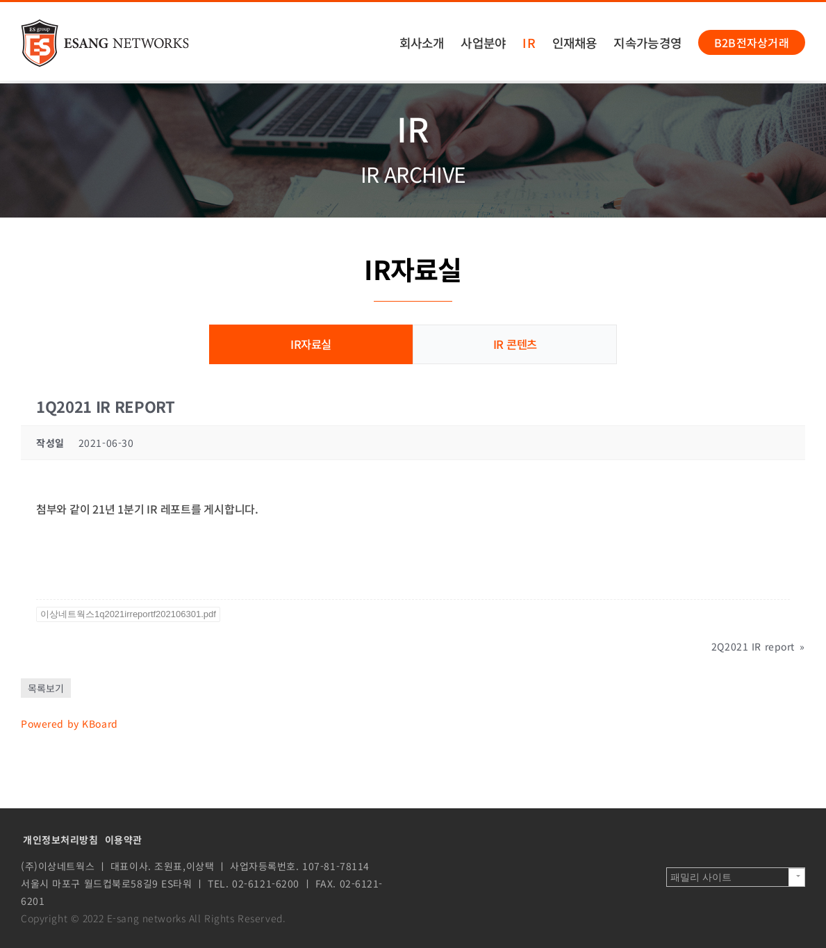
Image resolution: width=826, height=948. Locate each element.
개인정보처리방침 (61, 839)
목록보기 (46, 687)
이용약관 (123, 839)
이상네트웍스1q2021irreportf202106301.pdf (128, 613)
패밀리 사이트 (701, 876)
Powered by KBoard (69, 723)
